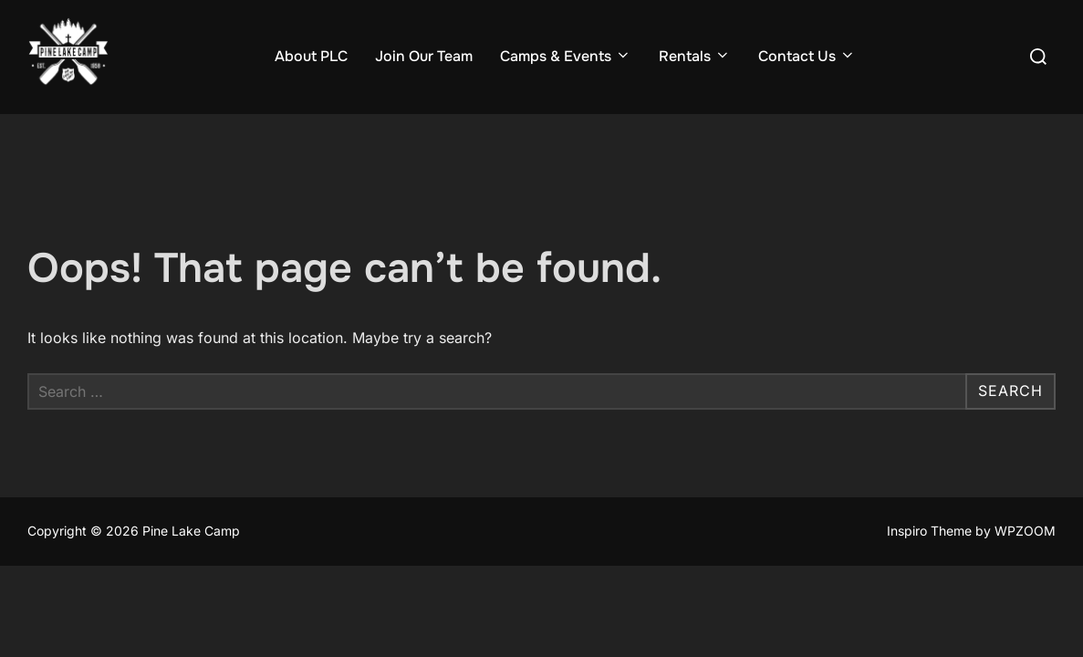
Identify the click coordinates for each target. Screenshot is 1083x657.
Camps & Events (565, 56)
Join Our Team (424, 56)
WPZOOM (1025, 531)
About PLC (311, 56)
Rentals (695, 56)
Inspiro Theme (929, 531)
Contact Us (807, 56)
